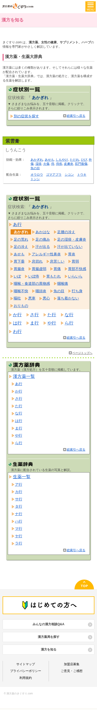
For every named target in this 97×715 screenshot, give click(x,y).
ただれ (74, 159)
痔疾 (59, 164)
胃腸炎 (19, 269)
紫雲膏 (12, 141)
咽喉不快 (21, 291)
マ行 (18, 528)
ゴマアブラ (54, 174)
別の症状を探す (26, 116)
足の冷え (21, 247)
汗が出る (42, 247)
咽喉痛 (62, 283)
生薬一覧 (22, 476)
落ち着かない (68, 298)
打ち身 (77, 291)
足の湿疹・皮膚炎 (71, 239)
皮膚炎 (68, 164)
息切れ (37, 261)
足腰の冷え (66, 232)
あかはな (42, 232)
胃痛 (57, 269)
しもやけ (62, 159)
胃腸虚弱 (39, 269)
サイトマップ (25, 664)
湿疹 (38, 164)
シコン (69, 174)
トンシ (35, 179)
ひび (84, 159)
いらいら (75, 276)
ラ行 (18, 543)
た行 (51, 314)
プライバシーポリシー (25, 671)
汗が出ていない (70, 247)
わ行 (17, 331)
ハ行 (18, 521)
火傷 (46, 164)
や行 (51, 323)
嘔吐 (17, 298)
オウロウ (37, 174)
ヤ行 (18, 536)
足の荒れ (21, 239)
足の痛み (42, 239)
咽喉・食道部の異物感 (32, 283)
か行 (17, 314)
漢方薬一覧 (24, 376)
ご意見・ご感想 (72, 671)
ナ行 (18, 514)
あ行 (17, 224)
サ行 (18, 499)
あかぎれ (37, 159)
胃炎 (71, 254)
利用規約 (25, 678)
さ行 (34, 314)
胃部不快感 (77, 269)
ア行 (18, 484)
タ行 (18, 506)
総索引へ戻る (76, 116)
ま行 (34, 323)
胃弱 (75, 261)
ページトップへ (82, 352)
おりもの (21, 306)
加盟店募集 (71, 664)
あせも (49, 159)
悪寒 (31, 298)
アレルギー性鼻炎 (46, 254)
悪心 (46, 298)
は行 (17, 323)
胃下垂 (19, 261)
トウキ (81, 174)
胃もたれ (53, 276)
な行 (69, 314)
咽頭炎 (40, 291)
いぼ (17, 276)
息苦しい (57, 261)
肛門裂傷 (81, 164)
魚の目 (35, 168)
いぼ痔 (33, 276)
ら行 (69, 323)
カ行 (18, 492)
